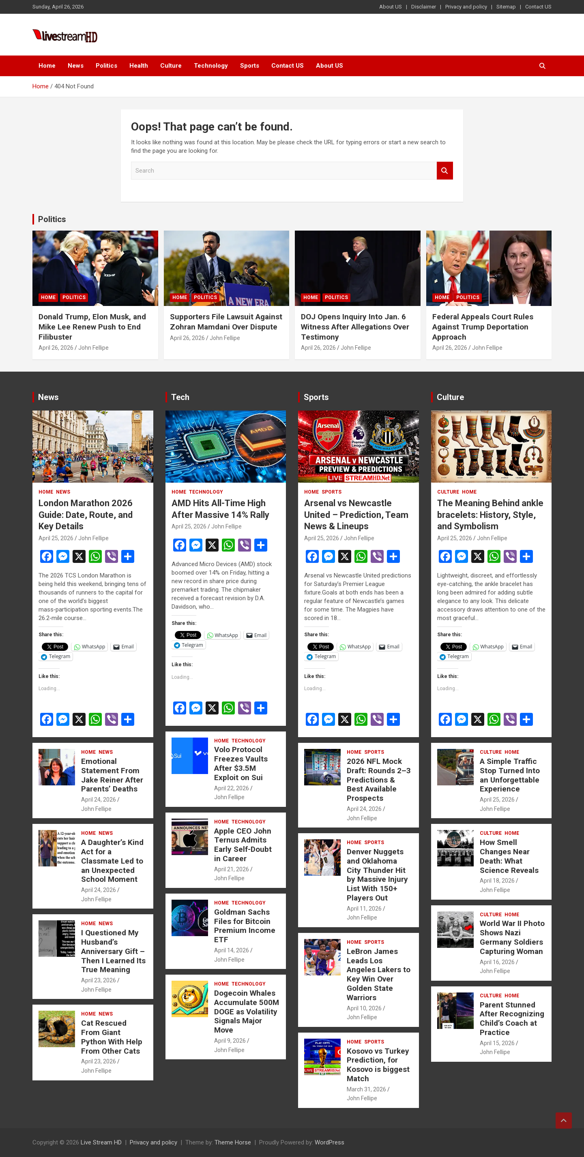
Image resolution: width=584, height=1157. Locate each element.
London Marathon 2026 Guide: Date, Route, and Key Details (86, 514)
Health (138, 65)
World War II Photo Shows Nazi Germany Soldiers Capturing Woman (512, 937)
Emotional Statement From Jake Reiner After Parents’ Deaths (112, 775)
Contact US (538, 7)
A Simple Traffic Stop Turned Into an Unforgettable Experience (510, 775)
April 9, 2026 (230, 1040)
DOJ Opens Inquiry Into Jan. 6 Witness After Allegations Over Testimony (355, 326)
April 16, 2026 (497, 962)
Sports (249, 65)
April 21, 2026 (231, 869)
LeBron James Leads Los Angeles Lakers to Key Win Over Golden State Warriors (378, 974)
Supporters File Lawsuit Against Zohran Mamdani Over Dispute (226, 321)
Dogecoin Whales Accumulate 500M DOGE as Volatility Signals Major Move (246, 1011)
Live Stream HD (101, 1142)
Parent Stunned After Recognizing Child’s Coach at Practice (512, 1018)
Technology (211, 65)
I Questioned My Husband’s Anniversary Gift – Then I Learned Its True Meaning (113, 951)
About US (390, 7)
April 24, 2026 (98, 799)
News (76, 65)
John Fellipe (93, 347)
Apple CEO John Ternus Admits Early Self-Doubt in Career (243, 844)
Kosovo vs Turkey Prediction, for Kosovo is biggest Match (378, 1064)
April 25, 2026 (56, 538)
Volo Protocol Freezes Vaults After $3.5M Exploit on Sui (241, 763)
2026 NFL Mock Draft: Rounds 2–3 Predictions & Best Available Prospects (379, 780)
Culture (171, 65)
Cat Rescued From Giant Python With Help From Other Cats (111, 1036)
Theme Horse (233, 1142)
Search (445, 171)
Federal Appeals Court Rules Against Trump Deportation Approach (482, 326)
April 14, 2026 (231, 950)
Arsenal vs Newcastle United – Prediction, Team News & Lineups (356, 514)
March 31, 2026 (366, 1089)
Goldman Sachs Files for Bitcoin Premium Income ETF (244, 925)
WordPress (329, 1142)
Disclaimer (423, 7)
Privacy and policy (466, 7)
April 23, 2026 (98, 980)
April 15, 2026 (497, 1043)
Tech (180, 397)
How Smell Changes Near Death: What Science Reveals (509, 856)
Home (47, 65)
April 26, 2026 (56, 347)
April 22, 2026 (231, 788)
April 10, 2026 (364, 1008)
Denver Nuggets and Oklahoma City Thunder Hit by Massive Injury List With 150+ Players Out (377, 875)
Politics (106, 65)
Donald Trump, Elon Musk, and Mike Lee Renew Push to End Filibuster (92, 326)
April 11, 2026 (364, 908)
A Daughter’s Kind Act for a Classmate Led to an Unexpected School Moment (112, 861)
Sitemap (506, 7)
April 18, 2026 (497, 880)
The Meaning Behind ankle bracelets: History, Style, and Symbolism (490, 514)
